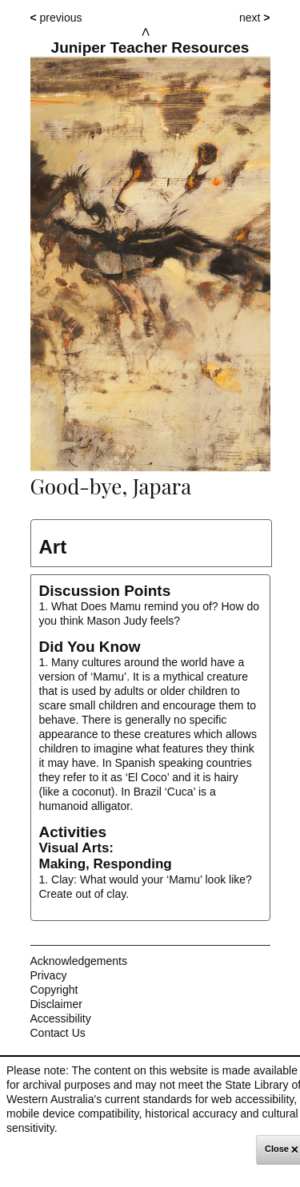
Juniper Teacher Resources (150, 48)
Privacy (48, 975)
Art (53, 547)
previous (56, 17)
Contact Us (58, 1032)
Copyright (54, 989)
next (254, 17)
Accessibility (60, 1018)
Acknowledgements (78, 961)
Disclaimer (56, 1004)
